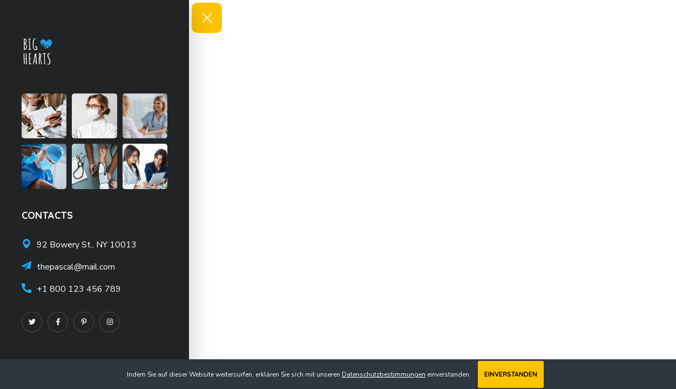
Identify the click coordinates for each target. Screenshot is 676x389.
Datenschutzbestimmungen (383, 374)
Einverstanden (510, 374)
